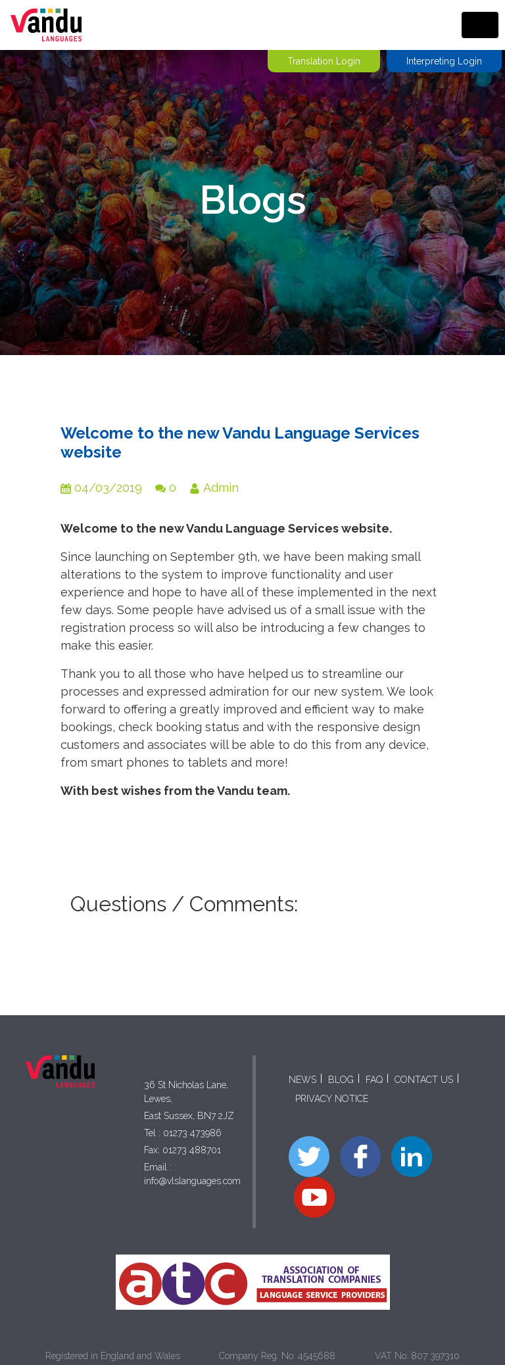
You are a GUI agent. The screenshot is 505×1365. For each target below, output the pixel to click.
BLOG (341, 1079)
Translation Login (323, 61)
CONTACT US (424, 1079)
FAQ (374, 1079)
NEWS (302, 1079)
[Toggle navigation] (480, 25)
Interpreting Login (444, 61)
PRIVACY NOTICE (331, 1098)
